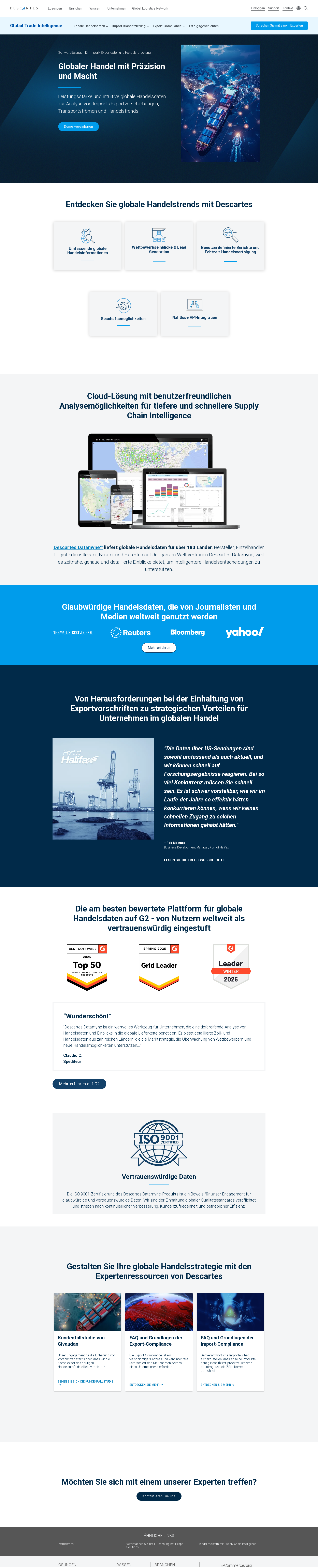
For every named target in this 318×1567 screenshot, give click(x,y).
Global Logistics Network (150, 8)
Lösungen (55, 8)
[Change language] (299, 8)
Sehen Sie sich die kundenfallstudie (86, 1383)
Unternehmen (116, 8)
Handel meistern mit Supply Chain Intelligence (227, 1544)
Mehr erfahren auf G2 (79, 1084)
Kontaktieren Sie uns (159, 1496)
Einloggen (258, 8)
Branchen (75, 8)
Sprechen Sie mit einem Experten (279, 26)
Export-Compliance (169, 26)
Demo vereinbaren (78, 127)
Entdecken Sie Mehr (145, 1385)
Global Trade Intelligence (36, 25)
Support (273, 8)
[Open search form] (306, 8)
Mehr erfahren (159, 648)
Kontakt (288, 8)
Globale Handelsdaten (90, 26)
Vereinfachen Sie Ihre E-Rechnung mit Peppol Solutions (155, 1545)
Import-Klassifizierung (130, 26)
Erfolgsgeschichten (204, 26)
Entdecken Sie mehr (217, 1385)
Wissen (94, 8)
